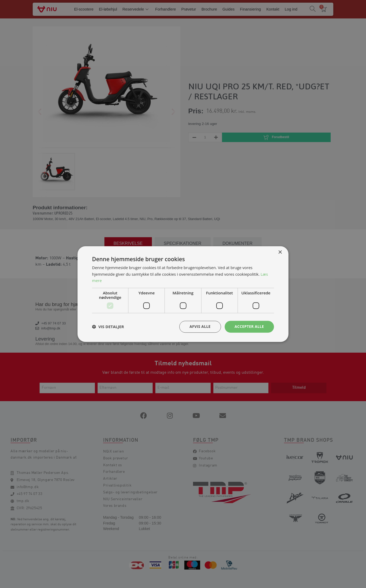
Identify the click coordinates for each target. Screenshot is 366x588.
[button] (108, 326)
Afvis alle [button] (200, 326)
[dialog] (183, 294)
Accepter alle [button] (249, 326)
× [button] (280, 252)
